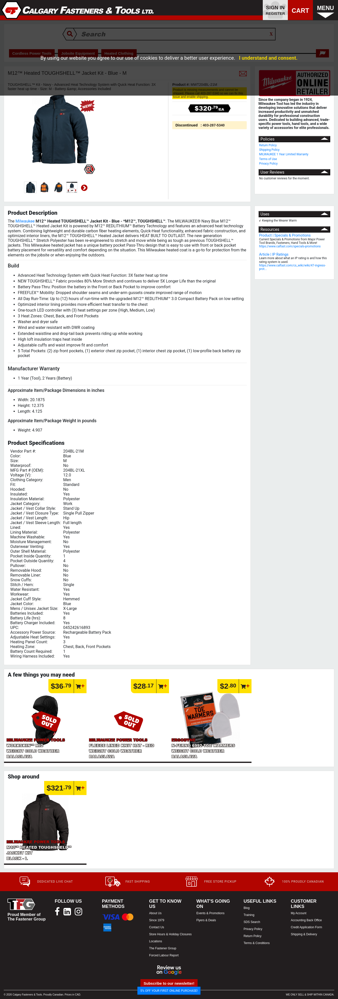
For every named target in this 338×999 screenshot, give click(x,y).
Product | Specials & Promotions (285, 235)
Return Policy (268, 145)
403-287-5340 (214, 125)
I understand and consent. (268, 58)
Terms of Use (268, 159)
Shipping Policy (269, 150)
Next (84, 188)
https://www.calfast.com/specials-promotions (290, 246)
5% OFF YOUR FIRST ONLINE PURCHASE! (169, 990)
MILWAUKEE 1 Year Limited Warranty (283, 154)
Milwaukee (25, 221)
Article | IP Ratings (273, 254)
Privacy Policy (268, 163)
